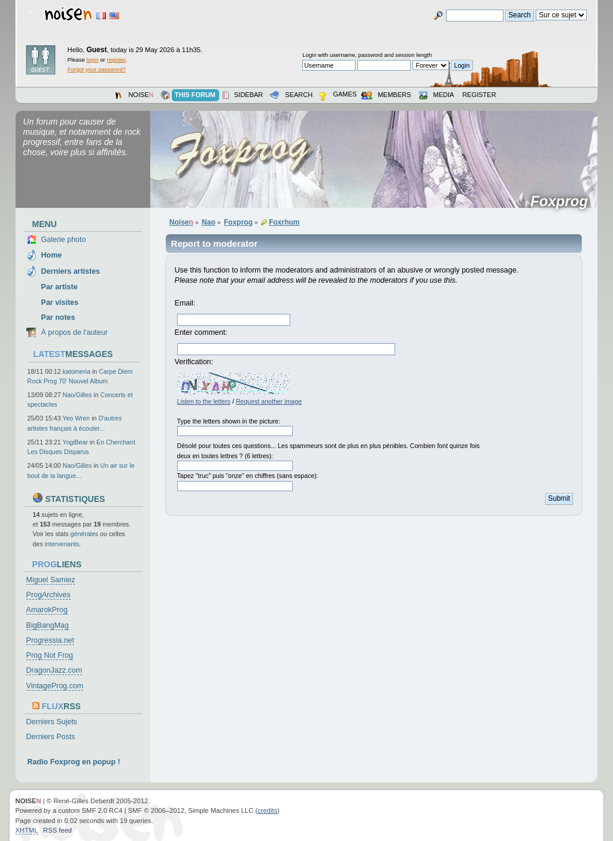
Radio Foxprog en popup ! (74, 762)
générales (85, 533)
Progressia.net (50, 640)
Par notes (58, 317)
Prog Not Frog (49, 655)
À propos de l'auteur (74, 332)
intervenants (62, 543)
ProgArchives (48, 595)
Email (184, 303)
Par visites (59, 302)
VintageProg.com (54, 686)
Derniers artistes (70, 271)
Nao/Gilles (77, 394)
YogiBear (75, 442)
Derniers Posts (50, 737)
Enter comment (200, 332)
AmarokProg (47, 610)
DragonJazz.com (54, 670)
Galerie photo (63, 239)
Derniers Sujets (51, 722)
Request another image (269, 401)
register (116, 59)
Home (51, 255)
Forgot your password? (97, 69)
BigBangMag (47, 625)
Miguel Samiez (50, 580)
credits (267, 810)
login (92, 59)
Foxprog (563, 201)
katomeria (77, 371)
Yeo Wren (76, 418)
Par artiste (59, 287)
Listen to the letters (204, 401)
